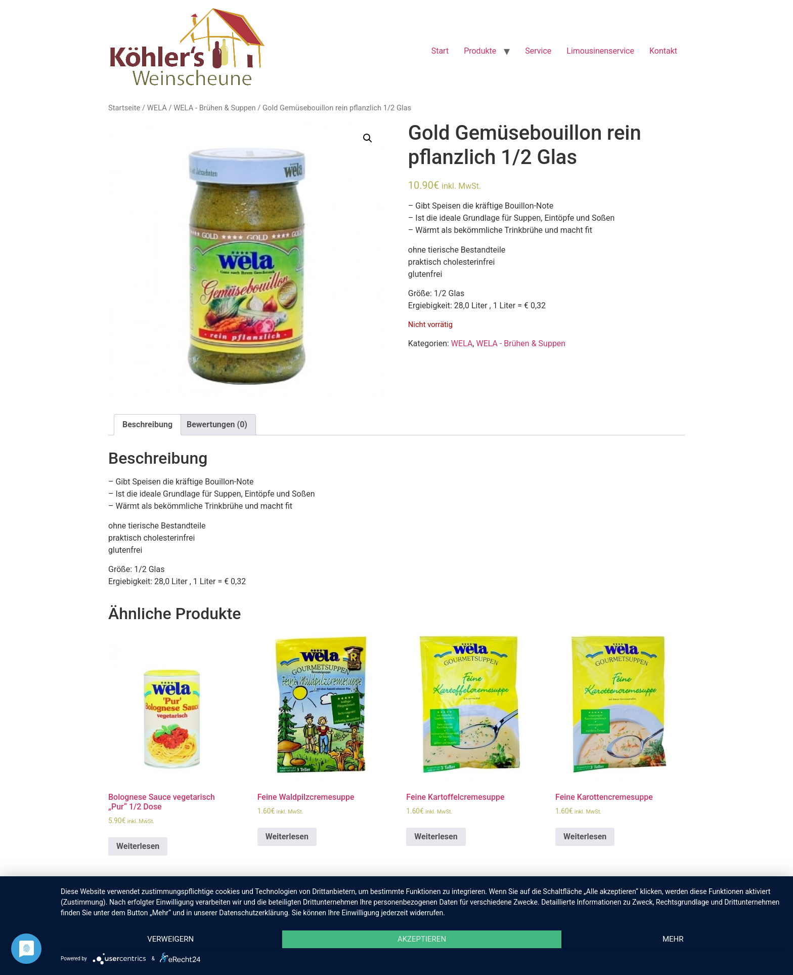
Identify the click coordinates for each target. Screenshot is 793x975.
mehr (675, 940)
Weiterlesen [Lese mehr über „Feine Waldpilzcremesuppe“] (287, 836)
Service (538, 51)
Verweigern (168, 940)
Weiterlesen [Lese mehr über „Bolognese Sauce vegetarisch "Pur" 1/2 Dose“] (137, 846)
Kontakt (663, 51)
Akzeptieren (422, 940)
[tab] (147, 424)
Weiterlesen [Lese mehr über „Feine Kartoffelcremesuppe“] (435, 836)
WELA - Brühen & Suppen (214, 107)
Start (440, 51)
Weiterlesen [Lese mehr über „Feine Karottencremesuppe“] (584, 836)
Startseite (124, 107)
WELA (157, 107)
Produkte (480, 51)
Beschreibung (147, 424)
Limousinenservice (600, 51)
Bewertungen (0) (217, 424)
